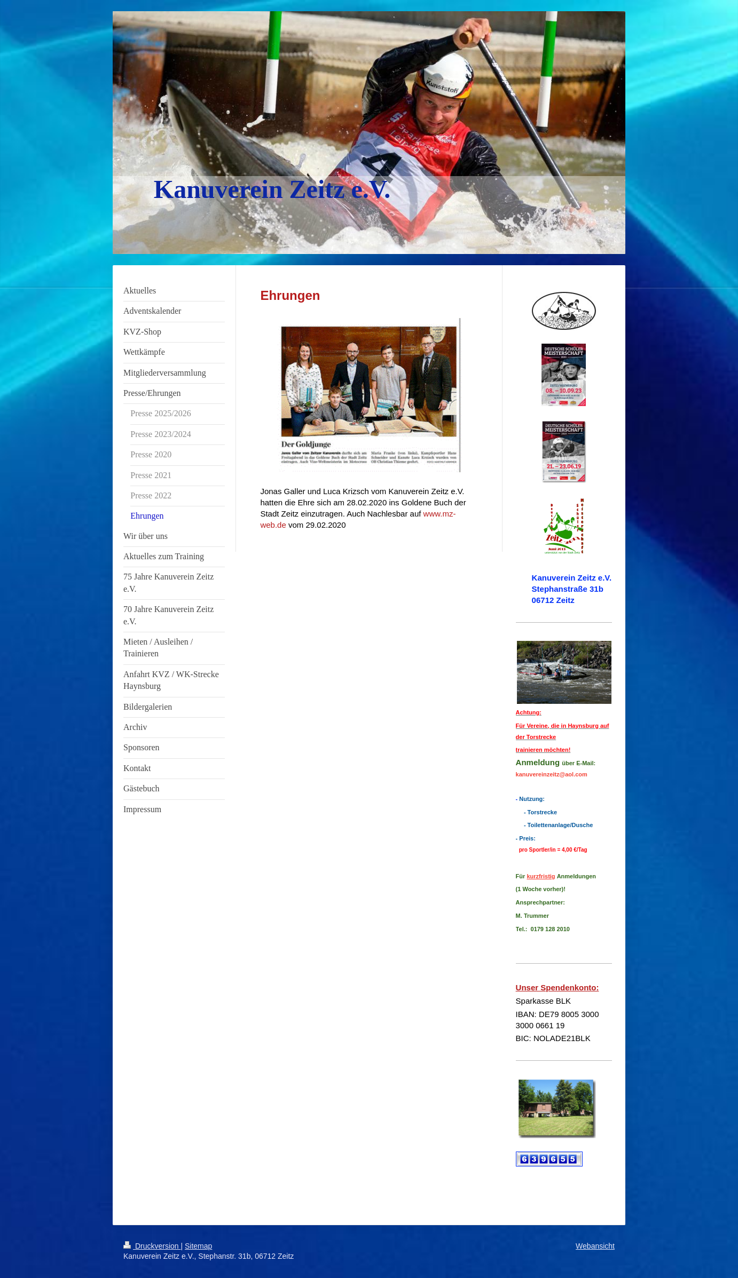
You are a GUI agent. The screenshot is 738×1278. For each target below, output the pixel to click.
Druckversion (151, 1246)
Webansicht (595, 1246)
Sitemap (198, 1246)
